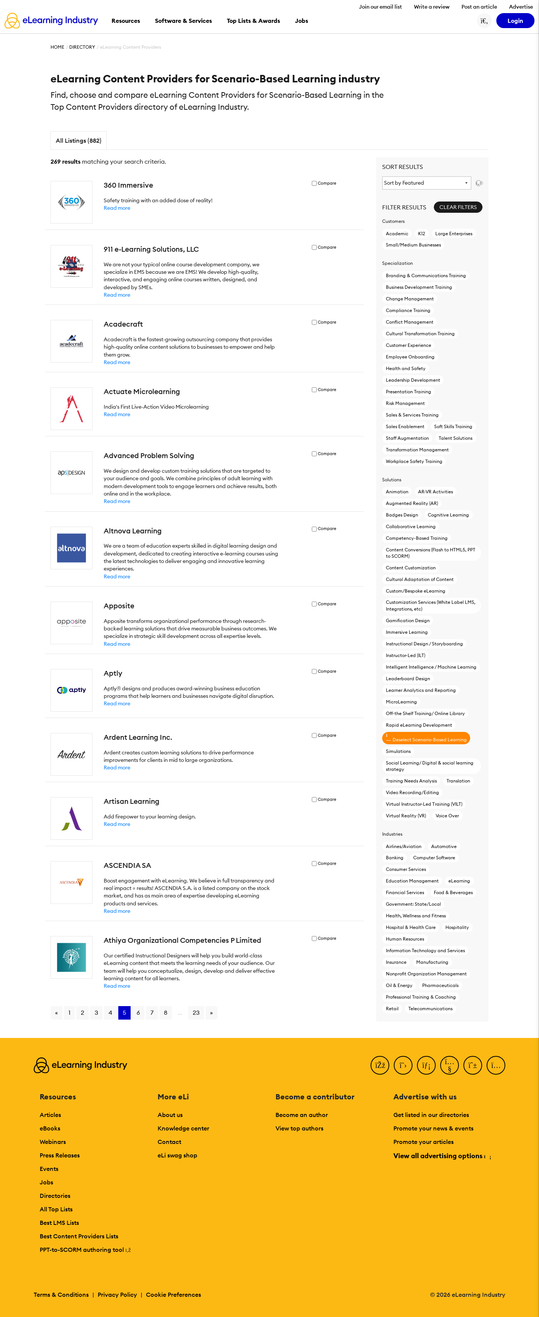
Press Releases (60, 1155)
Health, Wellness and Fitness (416, 915)
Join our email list (380, 6)
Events (49, 1168)
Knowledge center (183, 1128)
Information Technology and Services (425, 950)
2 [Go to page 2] (82, 1012)
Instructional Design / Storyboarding (424, 644)
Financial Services (405, 892)
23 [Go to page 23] (196, 1012)
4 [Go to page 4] (110, 1012)
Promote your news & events (433, 1128)
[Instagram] (496, 1065)
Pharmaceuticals (440, 985)
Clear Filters (458, 207)
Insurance (396, 962)
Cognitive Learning (448, 515)
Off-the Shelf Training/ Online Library (425, 713)
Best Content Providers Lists (79, 1236)
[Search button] (484, 20)
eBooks (50, 1128)
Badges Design (402, 515)
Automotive (444, 846)
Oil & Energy (399, 985)
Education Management (412, 881)
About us (170, 1114)
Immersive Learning (407, 632)
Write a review (432, 6)
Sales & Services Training (412, 415)
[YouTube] (449, 1065)
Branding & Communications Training (426, 275)
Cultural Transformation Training (420, 333)
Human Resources (405, 939)
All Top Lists (56, 1209)
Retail (392, 1008)
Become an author (301, 1114)
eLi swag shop (177, 1155)
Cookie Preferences (173, 1294)
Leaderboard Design (408, 678)
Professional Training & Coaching (421, 997)
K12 (421, 233)
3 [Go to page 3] (96, 1012)
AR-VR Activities (435, 491)
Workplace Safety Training (414, 461)
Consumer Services (406, 869)
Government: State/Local (413, 904)
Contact (169, 1141)
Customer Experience (408, 345)
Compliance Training (408, 310)
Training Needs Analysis (411, 781)
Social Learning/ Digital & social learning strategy (429, 766)
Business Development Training (419, 287)
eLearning (459, 881)
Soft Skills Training (453, 426)
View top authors (299, 1128)
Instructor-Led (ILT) (405, 655)
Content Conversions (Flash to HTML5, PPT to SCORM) (430, 553)
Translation (458, 781)
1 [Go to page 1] (69, 1012)
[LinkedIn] (426, 1065)
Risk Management (405, 403)
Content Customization (411, 567)
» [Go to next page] (211, 1012)
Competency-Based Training (417, 538)
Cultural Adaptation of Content (420, 579)
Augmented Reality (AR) (412, 503)
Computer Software (434, 857)
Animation (397, 491)
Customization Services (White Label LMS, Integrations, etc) (430, 605)
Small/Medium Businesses (413, 245)
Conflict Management (409, 322)
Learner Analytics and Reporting (421, 690)
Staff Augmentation (407, 438)
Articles (50, 1114)
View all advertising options (441, 1155)
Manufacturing (432, 962)
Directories (55, 1195)
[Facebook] (380, 1065)
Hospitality (457, 927)
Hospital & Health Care (411, 927)
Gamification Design (408, 620)
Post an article (479, 6)
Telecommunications (430, 1008)
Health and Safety (406, 368)
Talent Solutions (455, 438)
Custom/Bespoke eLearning (415, 591)
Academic (397, 233)
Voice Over (447, 815)
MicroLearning (401, 702)
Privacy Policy (117, 1294)
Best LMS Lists (59, 1222)
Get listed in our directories (431, 1114)
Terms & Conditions (61, 1294)
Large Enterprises (453, 233)
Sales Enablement (405, 426)
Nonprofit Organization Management (426, 974)
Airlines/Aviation (403, 846)
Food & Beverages (453, 892)
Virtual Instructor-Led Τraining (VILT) (424, 804)
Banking (395, 857)
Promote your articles (423, 1141)
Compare (327, 183)
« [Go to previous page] (56, 1012)
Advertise (521, 6)
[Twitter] (403, 1065)
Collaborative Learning (411, 526)
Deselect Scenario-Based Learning (426, 737)
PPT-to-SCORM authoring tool (85, 1249)
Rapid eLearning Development (419, 725)
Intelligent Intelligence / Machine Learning (431, 667)
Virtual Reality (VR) (406, 815)
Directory (82, 47)
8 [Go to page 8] (165, 1012)
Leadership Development (413, 380)
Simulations (398, 751)
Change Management (410, 299)
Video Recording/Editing (412, 792)
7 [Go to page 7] (151, 1012)
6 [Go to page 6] (138, 1012)
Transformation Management (417, 449)
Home (57, 47)
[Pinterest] (472, 1065)
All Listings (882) (78, 140)
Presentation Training (408, 391)
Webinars (53, 1141)
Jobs (46, 1182)
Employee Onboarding (410, 357)
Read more (117, 208)
